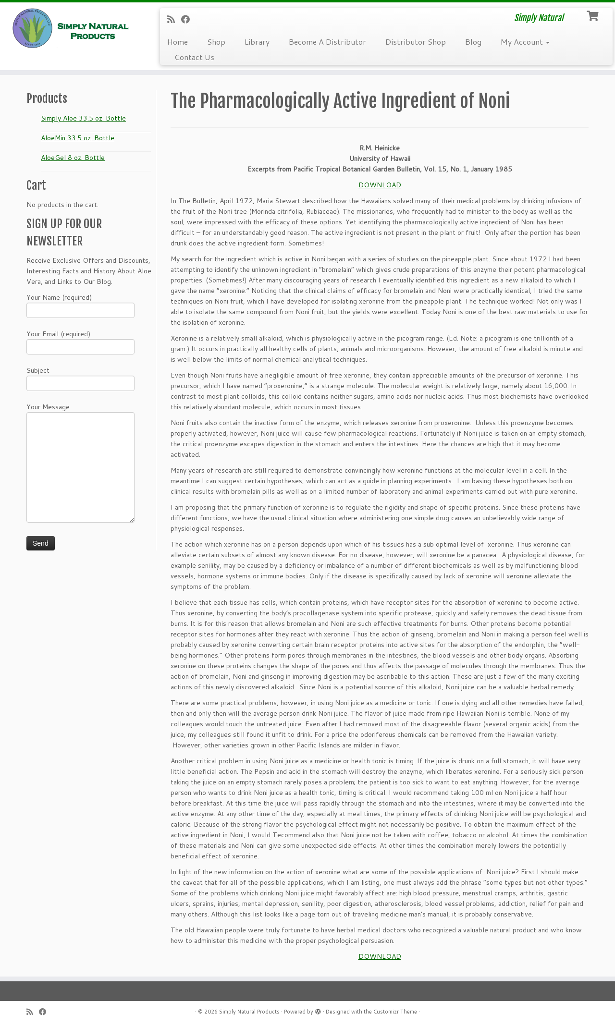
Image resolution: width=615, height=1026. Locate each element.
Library (257, 41)
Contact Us (194, 56)
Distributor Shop (415, 41)
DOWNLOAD (379, 185)
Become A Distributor (327, 41)
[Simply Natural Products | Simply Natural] (71, 28)
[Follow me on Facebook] (188, 19)
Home (177, 41)
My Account (525, 41)
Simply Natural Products (249, 1011)
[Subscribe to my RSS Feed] (174, 19)
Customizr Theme (395, 1011)
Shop (216, 41)
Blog (473, 41)
